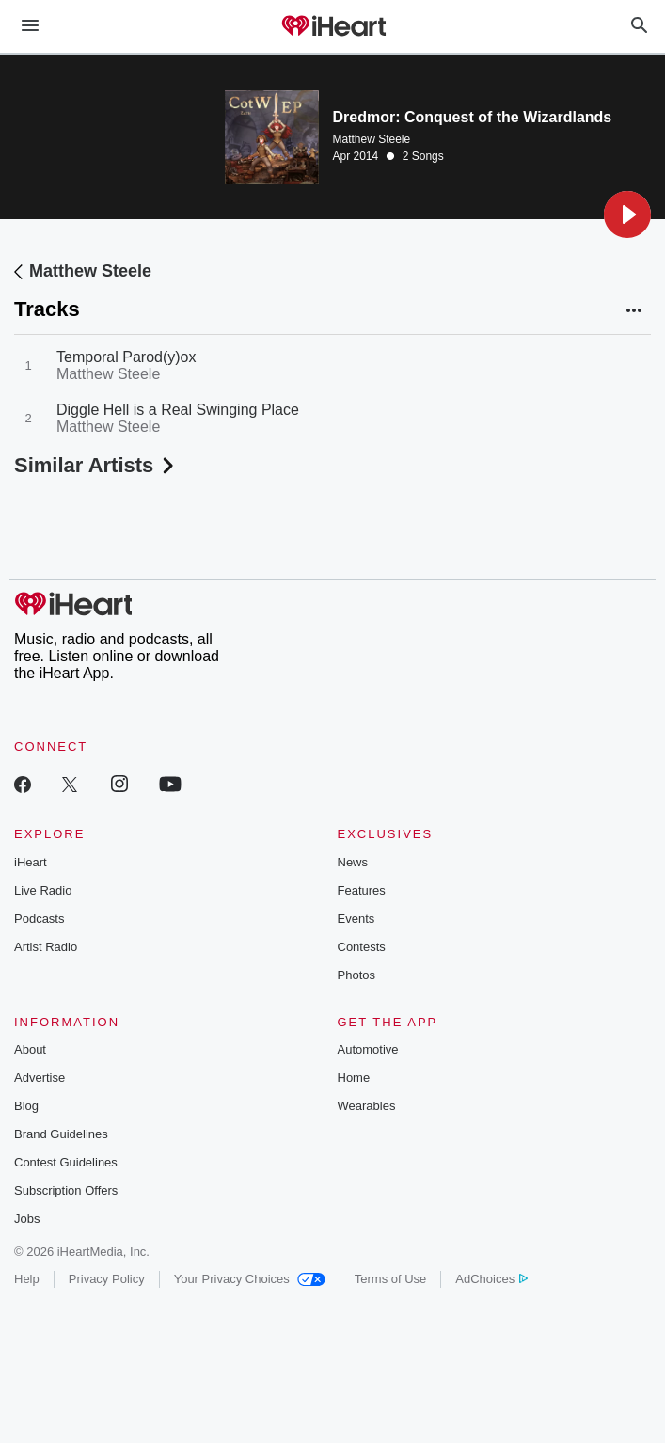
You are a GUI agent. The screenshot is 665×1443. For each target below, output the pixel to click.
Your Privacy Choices (249, 1279)
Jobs (27, 1219)
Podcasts (39, 919)
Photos (356, 975)
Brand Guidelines (61, 1134)
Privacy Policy (107, 1279)
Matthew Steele (372, 139)
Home (354, 1077)
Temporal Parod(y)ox (126, 357)
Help (27, 1279)
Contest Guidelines (66, 1162)
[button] (627, 214)
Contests (362, 947)
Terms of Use (391, 1279)
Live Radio (42, 890)
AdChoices (491, 1279)
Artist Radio (45, 947)
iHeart (30, 862)
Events (356, 919)
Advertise (39, 1077)
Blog (26, 1106)
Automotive (368, 1049)
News (353, 862)
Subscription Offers (66, 1190)
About (30, 1049)
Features (362, 890)
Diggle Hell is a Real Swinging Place (177, 410)
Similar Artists (96, 465)
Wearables (367, 1106)
